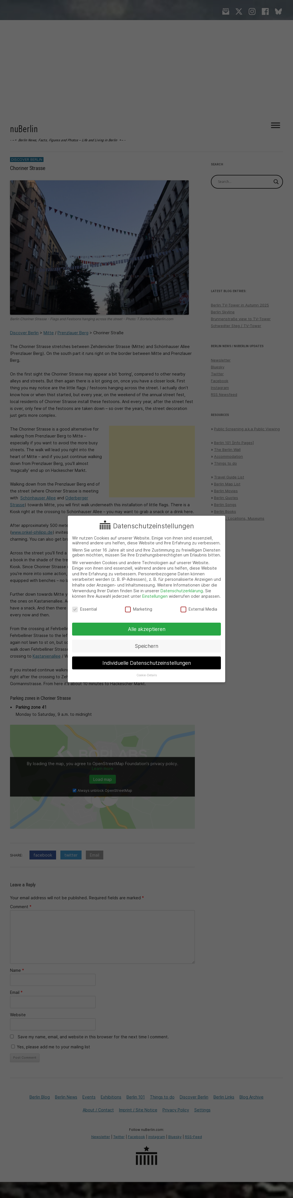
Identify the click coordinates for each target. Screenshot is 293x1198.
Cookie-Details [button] (146, 675)
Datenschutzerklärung (182, 590)
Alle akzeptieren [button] (146, 629)
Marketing (138, 609)
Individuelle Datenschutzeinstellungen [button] (146, 663)
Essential (84, 609)
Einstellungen (155, 596)
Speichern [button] (146, 646)
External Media (199, 609)
